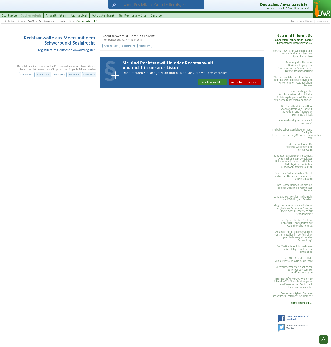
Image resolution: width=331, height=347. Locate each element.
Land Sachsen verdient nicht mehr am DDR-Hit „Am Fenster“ (293, 198)
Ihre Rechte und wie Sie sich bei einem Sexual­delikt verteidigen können (294, 187)
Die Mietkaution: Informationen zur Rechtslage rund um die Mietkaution (294, 249)
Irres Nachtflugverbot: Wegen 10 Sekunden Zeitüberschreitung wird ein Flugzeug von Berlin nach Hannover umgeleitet (292, 283)
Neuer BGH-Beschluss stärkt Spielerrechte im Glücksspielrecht (294, 259)
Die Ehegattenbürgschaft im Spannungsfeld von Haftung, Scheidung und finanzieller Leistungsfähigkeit (297, 110)
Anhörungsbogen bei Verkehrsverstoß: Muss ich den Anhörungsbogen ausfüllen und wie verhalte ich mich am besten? (293, 96)
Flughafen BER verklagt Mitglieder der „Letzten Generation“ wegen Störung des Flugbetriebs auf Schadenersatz (293, 210)
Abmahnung (26, 74)
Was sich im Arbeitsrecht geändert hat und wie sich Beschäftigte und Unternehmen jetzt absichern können (292, 81)
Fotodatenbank (103, 15)
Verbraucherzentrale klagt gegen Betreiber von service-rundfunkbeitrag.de (294, 270)
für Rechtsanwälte (133, 15)
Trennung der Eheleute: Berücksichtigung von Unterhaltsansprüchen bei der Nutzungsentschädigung (295, 67)
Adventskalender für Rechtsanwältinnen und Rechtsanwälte (299, 147)
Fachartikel (79, 15)
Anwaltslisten (56, 15)
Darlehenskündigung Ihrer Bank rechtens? (294, 122)
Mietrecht (74, 74)
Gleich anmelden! (212, 82)
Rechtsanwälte (47, 21)
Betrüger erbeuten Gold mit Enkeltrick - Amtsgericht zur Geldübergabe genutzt (297, 223)
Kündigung (59, 74)
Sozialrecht (65, 21)
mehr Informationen (244, 82)
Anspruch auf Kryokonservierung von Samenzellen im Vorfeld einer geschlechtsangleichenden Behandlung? (293, 236)
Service (156, 15)
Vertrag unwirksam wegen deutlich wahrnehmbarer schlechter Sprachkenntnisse (293, 53)
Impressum (322, 21)
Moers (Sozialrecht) (86, 21)
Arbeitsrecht (43, 74)
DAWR (31, 21)
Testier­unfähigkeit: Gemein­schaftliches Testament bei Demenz (292, 294)
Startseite (9, 15)
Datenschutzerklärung (302, 21)
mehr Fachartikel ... (301, 303)
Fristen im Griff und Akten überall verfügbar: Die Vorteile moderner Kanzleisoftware (294, 176)
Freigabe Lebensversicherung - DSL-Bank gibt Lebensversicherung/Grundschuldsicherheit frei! (293, 134)
